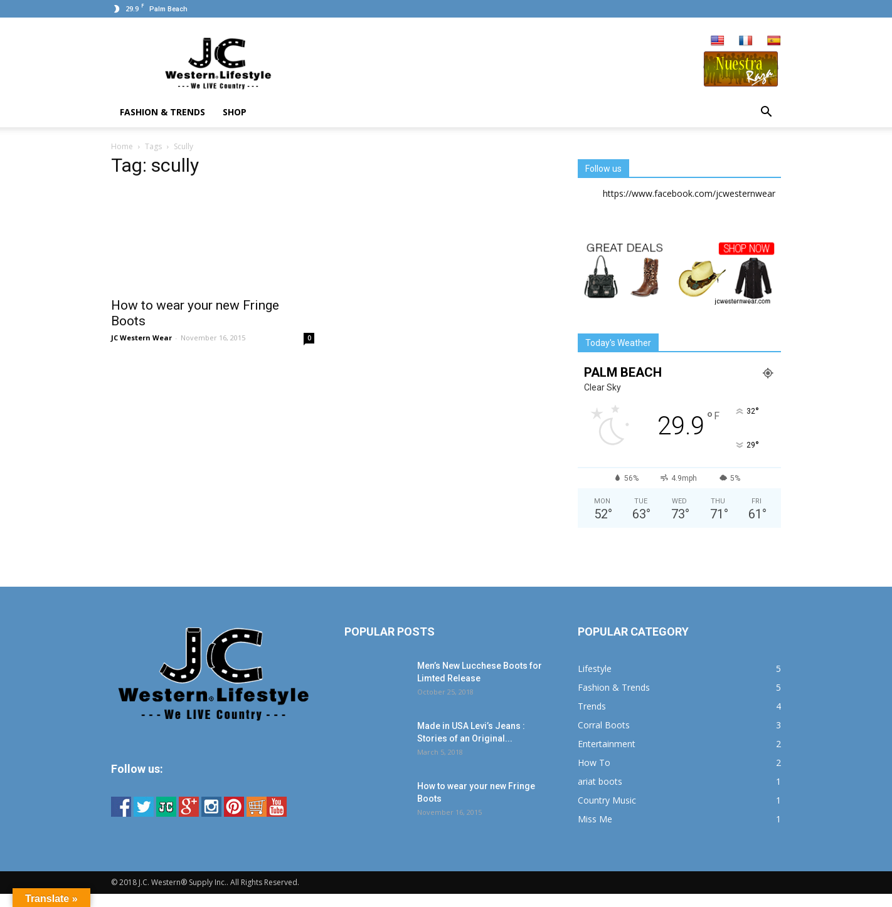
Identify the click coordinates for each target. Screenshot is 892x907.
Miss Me (595, 819)
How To (594, 762)
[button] (766, 112)
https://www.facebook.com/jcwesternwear (689, 193)
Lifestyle (595, 668)
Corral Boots (604, 725)
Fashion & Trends (162, 112)
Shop (235, 112)
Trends (592, 706)
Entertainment (606, 744)
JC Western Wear (141, 337)
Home (122, 146)
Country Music (607, 800)
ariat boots (600, 781)
